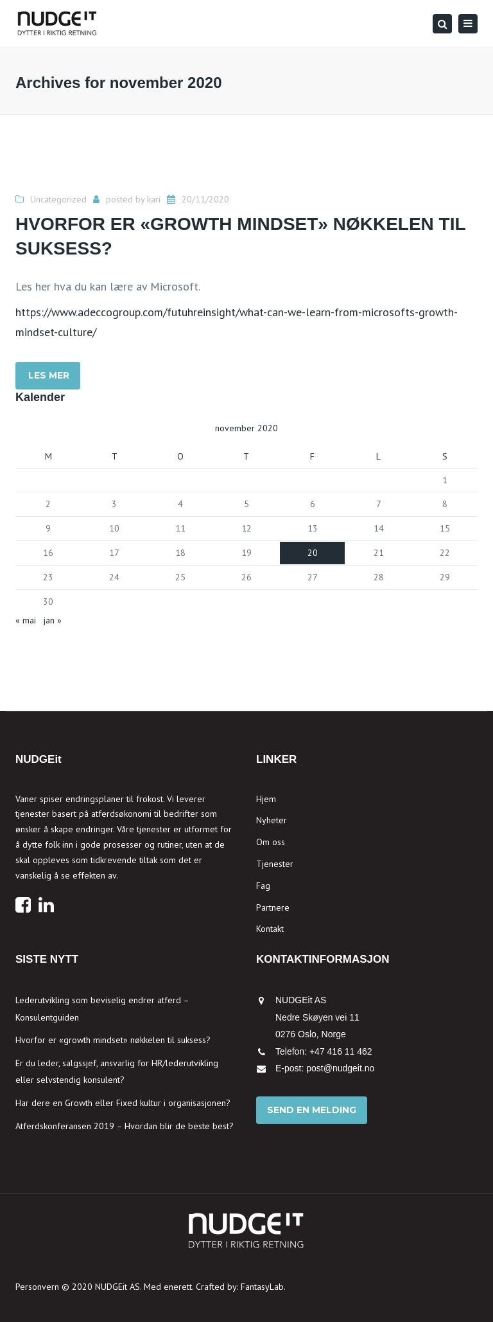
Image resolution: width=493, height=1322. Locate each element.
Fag (263, 885)
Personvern (37, 1286)
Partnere (273, 907)
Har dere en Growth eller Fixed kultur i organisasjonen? (122, 1103)
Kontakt (270, 928)
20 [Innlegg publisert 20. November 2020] (312, 552)
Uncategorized (58, 199)
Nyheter (271, 820)
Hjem (266, 799)
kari (153, 199)
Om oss (270, 842)
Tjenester (274, 864)
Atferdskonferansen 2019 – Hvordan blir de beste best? (124, 1126)
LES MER (48, 375)
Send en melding (311, 1110)
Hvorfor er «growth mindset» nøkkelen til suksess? (113, 1040)
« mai (25, 620)
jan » (53, 620)
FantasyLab (262, 1286)
